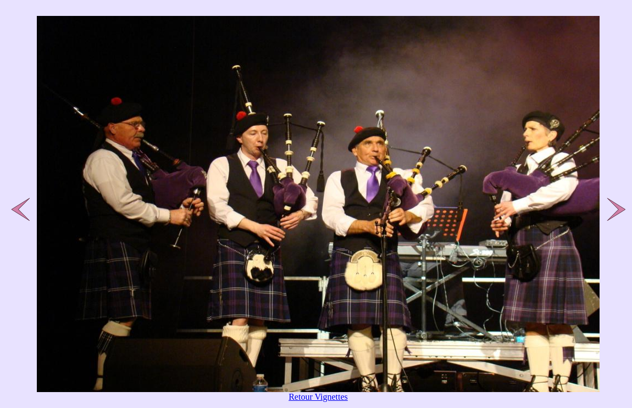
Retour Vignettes (318, 396)
